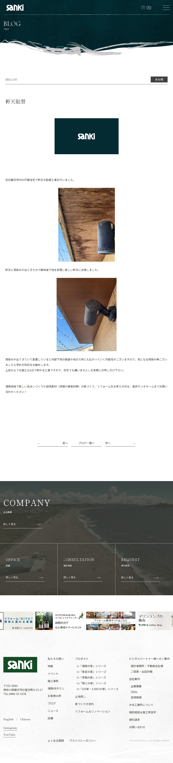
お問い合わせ (137, 727)
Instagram (10, 728)
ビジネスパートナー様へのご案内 (149, 658)
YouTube (9, 734)
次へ (107, 443)
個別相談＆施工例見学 (142, 712)
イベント (53, 673)
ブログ (52, 703)
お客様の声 (54, 695)
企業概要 (136, 686)
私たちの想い (56, 658)
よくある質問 (56, 741)
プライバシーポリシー (82, 741)
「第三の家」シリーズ (91, 683)
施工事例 (53, 681)
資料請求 (134, 719)
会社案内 (134, 679)
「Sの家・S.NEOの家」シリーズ (97, 689)
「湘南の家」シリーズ (91, 666)
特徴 (50, 666)
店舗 (50, 718)
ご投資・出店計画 (141, 671)
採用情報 (136, 697)
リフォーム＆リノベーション (92, 711)
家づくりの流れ (84, 704)
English (8, 719)
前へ (65, 443)
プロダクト (82, 658)
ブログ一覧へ (86, 443)
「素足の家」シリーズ (91, 671)
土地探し (80, 696)
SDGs (134, 691)
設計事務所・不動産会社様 (147, 666)
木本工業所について (141, 704)
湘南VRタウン (56, 688)
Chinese (25, 719)
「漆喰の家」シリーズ (91, 677)
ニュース (53, 710)
